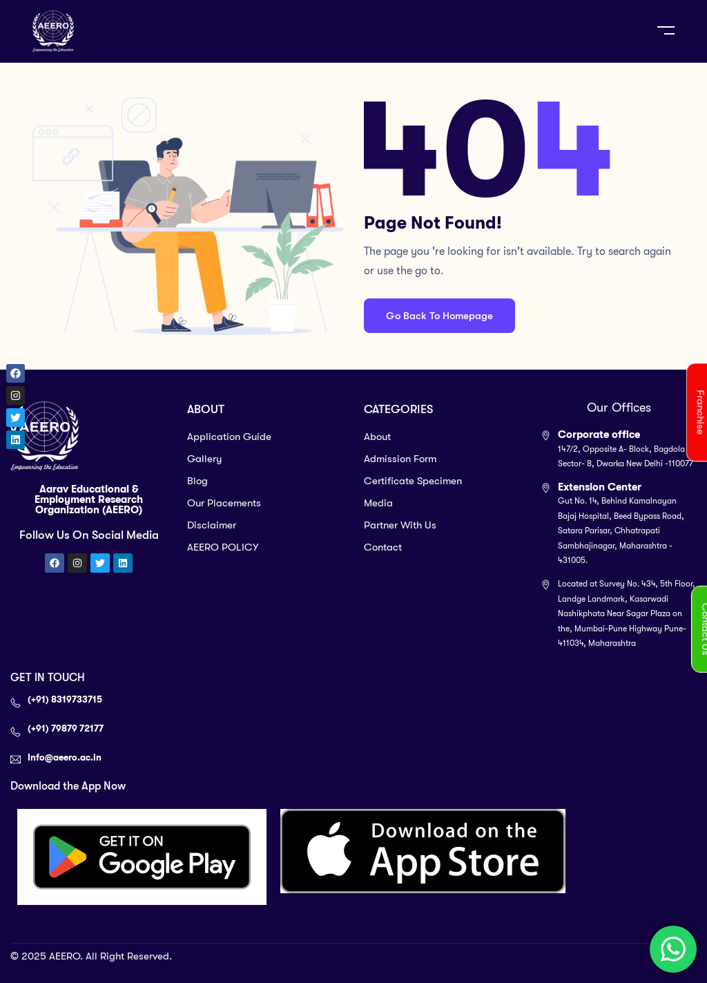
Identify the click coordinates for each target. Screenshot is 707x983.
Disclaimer (211, 525)
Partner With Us (400, 525)
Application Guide (229, 436)
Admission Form (400, 458)
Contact (383, 547)
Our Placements (224, 503)
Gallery (204, 458)
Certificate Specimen (413, 481)
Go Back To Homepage (439, 315)
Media (378, 503)
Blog (197, 481)
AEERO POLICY (222, 547)
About (377, 436)
